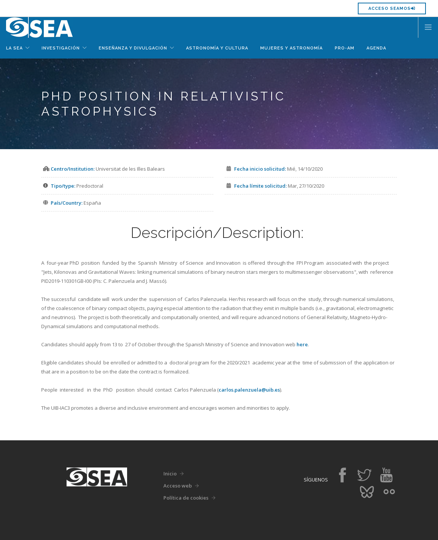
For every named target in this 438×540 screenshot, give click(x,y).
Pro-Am (344, 48)
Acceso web (177, 485)
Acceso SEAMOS (391, 8)
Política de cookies (185, 497)
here (302, 344)
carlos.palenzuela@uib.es (249, 389)
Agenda (376, 48)
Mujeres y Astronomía (291, 48)
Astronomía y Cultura (217, 48)
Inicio (170, 473)
